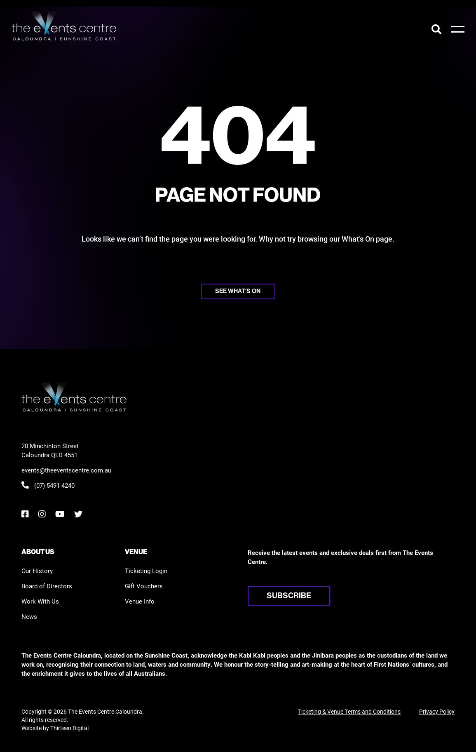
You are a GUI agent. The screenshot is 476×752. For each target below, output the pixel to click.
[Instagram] (41, 514)
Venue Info (140, 601)
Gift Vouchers (144, 586)
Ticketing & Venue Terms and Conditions (349, 711)
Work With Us (40, 601)
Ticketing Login (146, 570)
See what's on (237, 291)
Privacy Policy (437, 711)
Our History (37, 570)
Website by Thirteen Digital (55, 728)
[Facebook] (24, 514)
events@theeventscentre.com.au (66, 470)
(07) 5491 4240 (48, 485)
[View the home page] (64, 26)
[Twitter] (78, 514)
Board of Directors (46, 586)
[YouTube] (59, 514)
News (29, 616)
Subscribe (289, 595)
